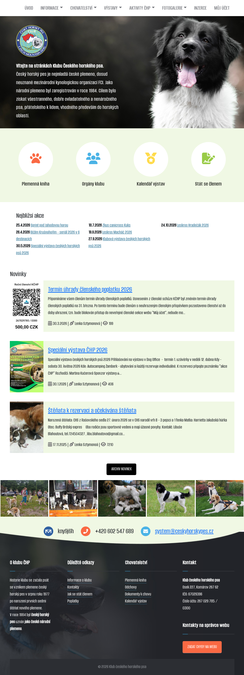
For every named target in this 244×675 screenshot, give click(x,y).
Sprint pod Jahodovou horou (49, 225)
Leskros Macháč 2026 (117, 232)
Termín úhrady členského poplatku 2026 (90, 289)
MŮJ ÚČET (222, 8)
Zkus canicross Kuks (116, 225)
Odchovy (131, 587)
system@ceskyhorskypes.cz (184, 531)
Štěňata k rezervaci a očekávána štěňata (92, 410)
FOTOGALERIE (172, 8)
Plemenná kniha (135, 580)
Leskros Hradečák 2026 (193, 225)
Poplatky (73, 601)
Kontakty (73, 587)
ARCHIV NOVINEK (121, 469)
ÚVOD (29, 8)
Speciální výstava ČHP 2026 (77, 350)
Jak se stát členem (79, 594)
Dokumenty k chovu (138, 594)
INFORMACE (50, 8)
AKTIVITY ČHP (139, 8)
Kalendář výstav (136, 601)
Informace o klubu (79, 580)
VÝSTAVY (111, 8)
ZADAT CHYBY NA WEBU (202, 647)
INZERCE (200, 8)
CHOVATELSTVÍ (81, 8)
